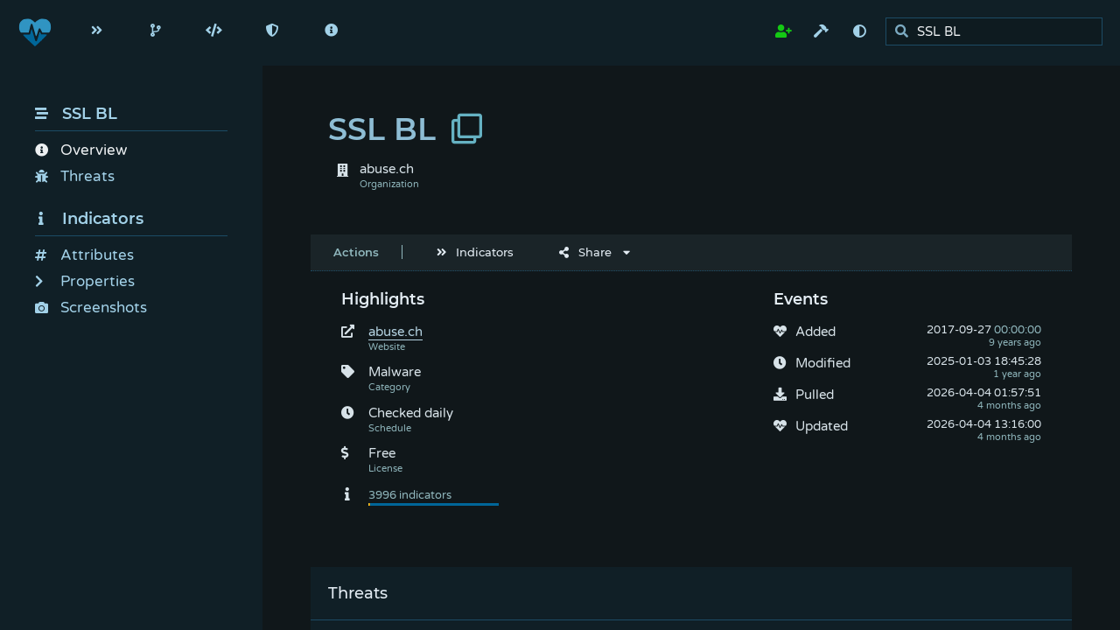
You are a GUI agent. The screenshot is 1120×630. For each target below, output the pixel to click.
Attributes (84, 255)
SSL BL (76, 113)
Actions (356, 252)
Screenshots (91, 307)
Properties (85, 281)
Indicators (89, 218)
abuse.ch (395, 332)
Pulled (814, 394)
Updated (821, 426)
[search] (999, 32)
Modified (822, 363)
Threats (75, 176)
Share (585, 252)
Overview (81, 150)
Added (815, 332)
